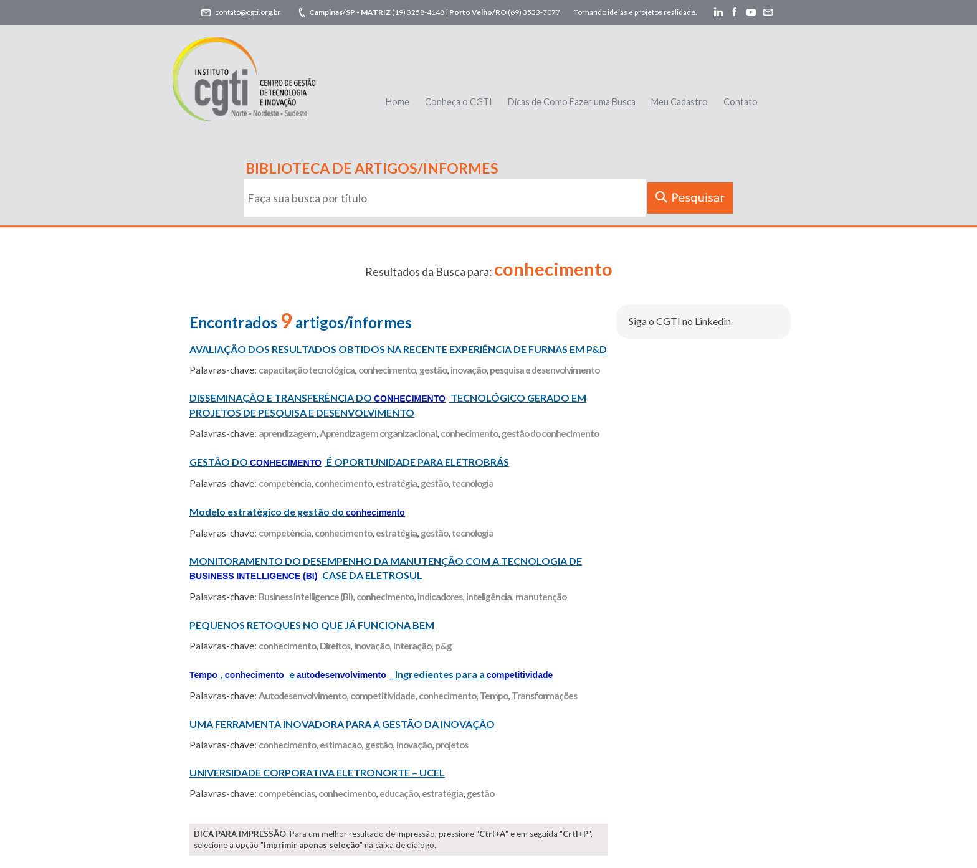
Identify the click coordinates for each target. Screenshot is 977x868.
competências (287, 793)
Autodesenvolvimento (302, 695)
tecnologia (472, 483)
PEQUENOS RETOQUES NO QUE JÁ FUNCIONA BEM (311, 625)
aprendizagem (287, 433)
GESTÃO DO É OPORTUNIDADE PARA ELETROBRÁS (349, 462)
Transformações (544, 695)
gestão (433, 369)
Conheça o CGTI (458, 102)
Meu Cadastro (679, 102)
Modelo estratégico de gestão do (297, 511)
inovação (468, 369)
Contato (740, 102)
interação (412, 645)
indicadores (439, 596)
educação (398, 793)
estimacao (340, 744)
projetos (452, 744)
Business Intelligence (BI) (306, 596)
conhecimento (387, 369)
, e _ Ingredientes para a (371, 674)
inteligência (489, 596)
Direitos (335, 645)
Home (397, 102)
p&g (443, 645)
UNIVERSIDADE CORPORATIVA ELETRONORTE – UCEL (317, 772)
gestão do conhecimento (550, 433)
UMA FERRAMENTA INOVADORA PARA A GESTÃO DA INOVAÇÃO (342, 724)
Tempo (494, 695)
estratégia (396, 483)
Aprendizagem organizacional (378, 433)
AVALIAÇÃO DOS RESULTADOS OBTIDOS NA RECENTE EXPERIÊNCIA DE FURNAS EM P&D (398, 349)
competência (285, 483)
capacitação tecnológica (307, 369)
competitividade (382, 695)
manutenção (540, 596)
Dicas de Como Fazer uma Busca (572, 102)
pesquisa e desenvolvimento (544, 369)
